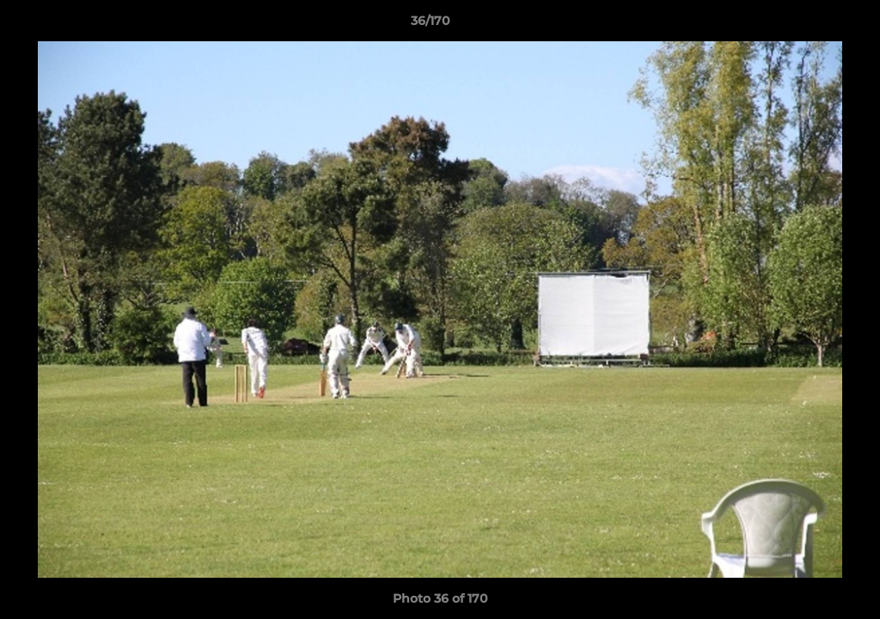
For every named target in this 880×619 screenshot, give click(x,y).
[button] (808, 25)
